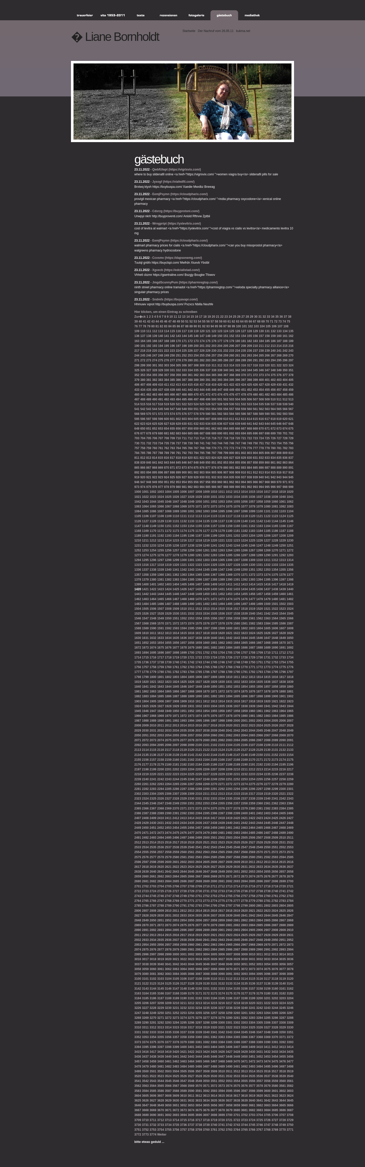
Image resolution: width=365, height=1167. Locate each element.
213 (273, 346)
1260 (198, 550)
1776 (290, 667)
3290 (145, 1022)
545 (160, 409)
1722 (198, 657)
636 (219, 424)
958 (208, 482)
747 (237, 443)
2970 (267, 944)
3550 (206, 1081)
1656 (175, 643)
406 (136, 384)
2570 (259, 852)
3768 (267, 1129)
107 (280, 326)
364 (208, 375)
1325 (213, 565)
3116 (259, 978)
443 (196, 390)
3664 (274, 1105)
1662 (221, 643)
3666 (290, 1105)
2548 (252, 847)
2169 (244, 760)
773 (231, 448)
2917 (183, 935)
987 (219, 487)
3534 (244, 1076)
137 (142, 336)
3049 (229, 964)
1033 (229, 497)
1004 (168, 492)
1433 (236, 589)
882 (237, 467)
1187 (282, 531)
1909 (183, 701)
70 (267, 321)
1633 (160, 638)
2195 (282, 764)
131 (267, 331)
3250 (160, 1013)
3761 (213, 1129)
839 (142, 462)
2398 (229, 813)
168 (166, 341)
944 (284, 477)
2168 (236, 760)
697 (261, 433)
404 (284, 380)
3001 (183, 954)
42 (148, 321)
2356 (229, 803)
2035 (183, 730)
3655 (206, 1105)
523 (190, 404)
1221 (221, 540)
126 (237, 331)
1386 (198, 579)
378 (291, 375)
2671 (229, 876)
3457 (137, 1061)
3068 (213, 969)
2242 (160, 779)
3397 (160, 1047)
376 (279, 375)
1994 (191, 720)
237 (255, 350)
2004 (267, 720)
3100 (137, 978)
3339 (198, 1032)
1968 (153, 716)
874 (190, 467)
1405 (183, 584)
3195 (221, 998)
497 (196, 399)
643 (261, 424)
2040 (221, 730)
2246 (191, 779)
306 (184, 365)
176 (213, 341)
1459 (274, 594)
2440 (229, 823)
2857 (206, 920)
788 (160, 453)
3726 (267, 1120)
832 (261, 458)
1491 (198, 604)
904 (208, 472)
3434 (282, 1052)
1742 (191, 662)
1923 (290, 701)
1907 (168, 701)
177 (219, 341)
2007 (290, 720)
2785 (137, 905)
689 (213, 433)
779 (267, 448)
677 (142, 433)
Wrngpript (159, 223)
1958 (236, 711)
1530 (175, 613)
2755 (229, 896)
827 (231, 458)
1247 (259, 545)
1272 (290, 550)
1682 (213, 647)
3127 (183, 983)
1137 (221, 521)
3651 (175, 1105)
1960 (252, 711)
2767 (160, 901)
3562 (137, 1086)
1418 (282, 584)
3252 (175, 1013)
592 (279, 414)
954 (184, 482)
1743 (198, 662)
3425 (213, 1052)
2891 (145, 930)
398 (249, 380)
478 (243, 394)
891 (291, 467)
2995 (137, 954)
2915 (168, 935)
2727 (175, 891)
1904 (145, 701)
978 (166, 487)
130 (261, 331)
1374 (267, 575)
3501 (153, 1071)
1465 (160, 599)
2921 (213, 935)
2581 (183, 857)
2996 (145, 954)
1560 (244, 618)
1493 (213, 604)
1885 (160, 696)
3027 (221, 959)
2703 (153, 886)
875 (196, 467)
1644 (244, 638)
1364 (191, 575)
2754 (221, 896)
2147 (236, 755)
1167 (290, 526)
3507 (198, 1071)
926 (178, 477)
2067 (267, 735)
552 (202, 409)
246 (148, 355)
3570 (198, 1086)
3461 (168, 1061)
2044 (252, 730)
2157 (153, 760)
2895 (175, 930)
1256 (168, 550)
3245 (282, 1008)
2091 (290, 740)
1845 (175, 686)
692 (231, 433)
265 (261, 355)
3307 (274, 1022)
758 (142, 448)
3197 (236, 998)
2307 (175, 794)
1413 (244, 584)
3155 (236, 988)
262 (243, 355)
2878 (206, 925)
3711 (153, 1120)
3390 (267, 1042)
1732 (274, 657)
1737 (153, 662)
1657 (183, 643)
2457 (198, 828)
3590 (191, 1091)
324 (291, 365)
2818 (229, 910)
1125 (290, 516)
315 (237, 365)
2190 (244, 764)
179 (231, 341)
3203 (282, 998)
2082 (221, 740)
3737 (191, 1125)
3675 (198, 1110)
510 (273, 399)
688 (208, 433)
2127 (244, 750)
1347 (221, 569)
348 (273, 370)
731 (142, 443)
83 (165, 326)
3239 (236, 1008)
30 (255, 316)
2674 (252, 876)
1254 (153, 550)
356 (160, 375)
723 (255, 438)
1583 (259, 623)
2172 (267, 760)
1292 (282, 555)
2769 (175, 901)
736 (172, 443)
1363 (183, 575)
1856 (259, 686)
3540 (290, 1076)
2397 (221, 813)
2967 (244, 944)
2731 (206, 891)
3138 (267, 983)
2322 (290, 794)
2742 (290, 891)
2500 (206, 837)
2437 (206, 823)
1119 (244, 516)
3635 (213, 1100)
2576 (145, 857)
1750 (252, 662)
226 (190, 350)
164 (142, 341)
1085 (145, 511)
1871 (213, 691)
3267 (290, 1013)
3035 (282, 959)
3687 (290, 1110)
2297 (259, 789)
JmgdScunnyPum (165, 282)
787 (154, 453)
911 (249, 472)
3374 (145, 1042)
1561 (252, 618)
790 (172, 453)
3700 (229, 1115)
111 (148, 331)
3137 (259, 983)
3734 (168, 1125)
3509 (213, 1071)
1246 (252, 545)
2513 (145, 842)
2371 (183, 808)
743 (213, 443)
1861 (137, 691)
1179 (221, 531)
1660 (206, 643)
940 (261, 477)
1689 (267, 647)
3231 (175, 1008)
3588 (175, 1091)
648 (291, 424)
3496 (274, 1066)
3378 (175, 1042)
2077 (183, 740)
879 (219, 467)
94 (212, 326)
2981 (191, 949)
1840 (137, 686)
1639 (206, 638)
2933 (145, 940)
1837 (274, 682)
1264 (229, 550)
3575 (236, 1086)
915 (273, 472)
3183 (290, 993)
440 (178, 390)
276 (166, 360)
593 (284, 414)
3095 (259, 974)
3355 (160, 1037)
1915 (229, 701)
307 (190, 365)
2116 (160, 750)
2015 (191, 725)
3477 (290, 1061)
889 (279, 467)
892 (136, 472)
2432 (168, 823)
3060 (153, 969)
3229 (160, 1008)
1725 (221, 657)
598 (154, 419)
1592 (168, 628)
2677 (274, 876)
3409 (252, 1047)
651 (148, 428)
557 (231, 409)
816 (166, 458)
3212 (191, 1003)
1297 (160, 560)
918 (291, 472)
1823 (168, 682)
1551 (175, 618)
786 (148, 453)
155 (249, 336)
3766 (252, 1129)
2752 (206, 896)
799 (225, 453)
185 (267, 341)
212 (267, 346)
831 (255, 458)
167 (160, 341)
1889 (191, 696)
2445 (267, 823)
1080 (267, 506)
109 (136, 331)
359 (178, 375)
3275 (191, 1018)
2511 (290, 837)
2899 (206, 930)
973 (136, 487)
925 (172, 477)
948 (148, 482)
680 (160, 433)
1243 (229, 545)
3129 (198, 983)
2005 (274, 720)
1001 (145, 492)
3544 (160, 1081)
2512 (137, 842)
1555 (206, 618)
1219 (206, 540)
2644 (183, 871)
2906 (259, 930)
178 (225, 341)
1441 (137, 594)
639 (237, 424)
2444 (259, 823)
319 (261, 365)
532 (243, 404)
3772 (137, 1134)
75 (288, 321)
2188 (229, 764)
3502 (160, 1071)
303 (166, 365)
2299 (274, 789)
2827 (137, 915)
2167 (229, 760)
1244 (236, 545)
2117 (168, 750)
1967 (145, 716)
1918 (252, 701)
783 (291, 448)
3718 (206, 1120)
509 (267, 399)
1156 (206, 526)
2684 (168, 881)
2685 (175, 881)
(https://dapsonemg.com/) (183, 258)
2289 (198, 789)
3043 (183, 964)
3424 (206, 1052)
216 (291, 346)
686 (196, 433)
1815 (267, 677)
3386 (236, 1042)
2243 (168, 779)
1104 (290, 511)
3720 (221, 1120)
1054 (229, 501)
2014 (183, 725)
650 (142, 428)
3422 (191, 1052)
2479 (206, 833)
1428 (198, 589)
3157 (252, 988)
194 (160, 346)
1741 (183, 662)
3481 (160, 1066)
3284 (259, 1018)
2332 (206, 798)
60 (225, 321)
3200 (259, 998)
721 (243, 438)
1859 (282, 686)
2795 (213, 905)
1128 (153, 521)
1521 (267, 609)
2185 (206, 764)
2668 (206, 876)
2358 (244, 803)
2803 (274, 905)
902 (196, 472)
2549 (259, 847)
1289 (259, 555)
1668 (267, 643)
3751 (137, 1129)
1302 (198, 560)
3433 (274, 1052)
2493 (153, 837)
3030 (244, 959)
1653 (153, 643)
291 (255, 360)
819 (184, 458)
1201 (229, 535)
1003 (160, 492)
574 (172, 414)
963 (237, 482)
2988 (244, 949)
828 (237, 458)
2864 (259, 920)
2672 (236, 876)
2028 (290, 725)
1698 (175, 652)
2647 (206, 871)
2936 (168, 940)
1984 (274, 716)
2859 (221, 920)
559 (243, 409)
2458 (206, 828)
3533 (236, 1076)
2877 (198, 925)
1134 (198, 521)
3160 (274, 988)
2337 (244, 798)
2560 (183, 852)
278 (178, 360)
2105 (236, 745)
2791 (183, 905)
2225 (191, 774)
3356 (168, 1037)
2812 (183, 910)
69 (263, 321)
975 (148, 487)
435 (148, 390)
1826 (191, 682)
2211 (244, 769)
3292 (160, 1022)
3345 (244, 1032)
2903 (236, 930)
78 (144, 326)
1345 (206, 569)
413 (178, 384)
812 (142, 458)
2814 (198, 910)
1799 (145, 677)
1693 (137, 652)
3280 (229, 1018)
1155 (198, 526)
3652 (183, 1105)
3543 (153, 1081)
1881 (290, 691)
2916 (175, 935)
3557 (259, 1081)
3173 (213, 993)
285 (219, 360)
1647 (267, 638)
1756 (137, 667)
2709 (198, 886)
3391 (274, 1042)
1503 (290, 604)
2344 (137, 803)
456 (273, 390)
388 (190, 380)
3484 (183, 1066)
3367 (252, 1037)
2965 (229, 944)
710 (178, 438)
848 (196, 462)
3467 (213, 1061)
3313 (160, 1027)
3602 (282, 1091)
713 (196, 438)
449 (231, 390)
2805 (290, 905)
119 (196, 331)
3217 (229, 1003)
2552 (282, 847)
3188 (168, 998)
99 (233, 326)
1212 (153, 540)
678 (148, 433)
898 (172, 472)
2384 (282, 808)
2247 (198, 779)
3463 (183, 1061)
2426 (282, 818)
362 (196, 375)
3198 (244, 998)
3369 (267, 1037)
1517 (236, 609)
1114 (206, 516)
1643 (236, 638)
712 (190, 438)
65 (246, 321)
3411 (267, 1047)
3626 (145, 1100)
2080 (206, 740)
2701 (137, 886)
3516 (267, 1071)
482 (267, 394)
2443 (252, 823)
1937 (236, 706)
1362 (175, 575)
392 (213, 380)
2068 (274, 735)
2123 (213, 750)
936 (237, 477)
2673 (244, 876)
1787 (213, 672)
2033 (168, 730)
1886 (168, 696)
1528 (160, 613)
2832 (175, 915)
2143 (206, 755)
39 (136, 321)
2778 (244, 901)
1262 (213, 550)
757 (136, 448)
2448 (290, 823)
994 (261, 487)
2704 (160, 886)
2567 (236, 852)
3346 (252, 1032)
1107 (153, 516)
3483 (175, 1066)
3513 (244, 1071)
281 (196, 360)
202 (208, 346)
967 (261, 482)
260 (231, 355)
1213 (160, 540)
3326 (259, 1027)
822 (202, 458)
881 (231, 467)
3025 (206, 959)
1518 (244, 609)
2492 (145, 837)
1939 (252, 706)
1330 (252, 565)
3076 (274, 969)
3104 (168, 978)
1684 (229, 647)
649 (136, 428)
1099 (252, 511)
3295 (183, 1022)
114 (166, 331)
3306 (267, 1022)
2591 (259, 857)
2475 (175, 833)
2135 (145, 755)
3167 (168, 993)
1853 (236, 686)
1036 (252, 497)
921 (148, 477)
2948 (259, 940)
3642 (267, 1100)
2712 (221, 886)
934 (225, 477)
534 (255, 404)
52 (191, 321)
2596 (137, 862)
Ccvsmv (158, 258)
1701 (198, 652)
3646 (137, 1105)
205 (225, 346)
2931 (290, 935)
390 (202, 380)
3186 (153, 998)
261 (237, 355)
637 (225, 424)
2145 (221, 755)
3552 (221, 1081)
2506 (252, 837)
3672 (175, 1110)
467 (178, 394)
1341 (175, 569)
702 (291, 433)
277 (172, 360)
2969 (259, 944)
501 (219, 399)
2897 (191, 930)
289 (243, 360)
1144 (274, 521)
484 (279, 394)
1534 (206, 613)
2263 (160, 784)
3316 (183, 1027)
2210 (236, 769)
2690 (213, 881)
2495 (168, 837)
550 (190, 409)
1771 (252, 667)
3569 (191, 1086)
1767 (221, 667)
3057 (290, 964)
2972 (282, 944)
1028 (191, 497)
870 (166, 467)
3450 (244, 1056)
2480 (213, 833)
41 (144, 321)
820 (190, 458)
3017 (145, 959)
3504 (175, 1071)
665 (231, 428)
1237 (183, 545)
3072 (244, 969)
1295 (145, 560)
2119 (183, 750)
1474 (229, 599)
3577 (252, 1086)
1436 (259, 589)
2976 (153, 949)
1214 (168, 540)
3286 (274, 1018)
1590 (153, 628)
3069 (221, 969)
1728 (244, 657)
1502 (282, 604)
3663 (267, 1105)
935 (231, 477)
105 (268, 326)
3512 (236, 1071)
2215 (274, 769)
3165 (153, 993)
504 (237, 399)
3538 (274, 1076)
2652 (244, 871)
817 (172, 458)
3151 (206, 988)
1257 (175, 550)
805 (261, 453)
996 (273, 487)
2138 (168, 755)
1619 (213, 633)
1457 (259, 594)
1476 (244, 599)
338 (213, 370)
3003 (198, 954)
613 (243, 419)
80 (153, 326)
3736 (183, 1125)
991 (243, 487)
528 (219, 404)
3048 (221, 964)
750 (255, 443)
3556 (252, 1081)
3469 (229, 1061)
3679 (229, 1110)
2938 (183, 940)
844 (172, 462)
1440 (290, 589)
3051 (244, 964)
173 (196, 341)
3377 (168, 1042)
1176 (198, 531)
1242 (221, 545)
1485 (153, 604)
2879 (213, 925)
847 (190, 462)
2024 (259, 725)
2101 (206, 745)
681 (166, 433)
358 (172, 375)
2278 (274, 784)
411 (166, 384)
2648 (213, 871)
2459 (213, 828)
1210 (137, 540)
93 (208, 326)
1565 (282, 618)
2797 (229, 905)
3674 (191, 1110)
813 (148, 458)
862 (279, 462)
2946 (244, 940)
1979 (236, 716)
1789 (229, 672)
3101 (145, 978)
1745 (213, 662)
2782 (274, 901)
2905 (252, 930)
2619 (153, 867)
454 (261, 390)
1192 (160, 535)
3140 (282, 983)
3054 (267, 964)
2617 (137, 867)
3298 (206, 1022)
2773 (206, 901)
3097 (274, 974)
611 (231, 419)
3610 (183, 1095)
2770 (183, 901)
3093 (244, 974)
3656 (213, 1105)
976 (154, 487)
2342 (282, 798)
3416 (145, 1052)
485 (284, 394)
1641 (221, 638)
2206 (206, 769)
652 (154, 428)
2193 (267, 764)
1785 (198, 672)
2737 (252, 891)
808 (279, 453)
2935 (160, 940)
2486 (259, 833)
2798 (236, 905)
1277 (168, 555)
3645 (290, 1100)
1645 (252, 638)
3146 (168, 988)
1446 (175, 594)
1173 (175, 531)
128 (249, 331)
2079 (198, 740)
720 (237, 438)
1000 (137, 492)
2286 (175, 789)
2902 (229, 930)
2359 (252, 803)
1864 (160, 691)
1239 (198, 545)
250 (172, 355)
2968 (252, 944)
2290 (206, 789)
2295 (244, 789)
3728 (282, 1120)
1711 (274, 652)
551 (196, 409)
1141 (252, 521)
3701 (236, 1115)
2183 (191, 764)
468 (184, 394)
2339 (259, 798)
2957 (168, 944)
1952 (191, 711)
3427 (229, 1052)
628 (172, 424)
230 (213, 350)
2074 (160, 740)
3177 (244, 993)
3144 (153, 988)
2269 (206, 784)
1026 (175, 497)
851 (213, 462)
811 (136, 458)
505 (243, 399)
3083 (168, 974)
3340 (206, 1032)
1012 (229, 492)
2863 (252, 920)
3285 (267, 1018)
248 (160, 355)
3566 (168, 1086)
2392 (183, 813)
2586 (221, 857)
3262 (252, 1013)
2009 (145, 725)
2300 (282, 789)
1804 (183, 677)
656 (178, 428)
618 (273, 419)
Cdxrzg (157, 211)
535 (261, 404)
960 (219, 482)
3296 (191, 1022)
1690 (274, 647)
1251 (290, 545)
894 (148, 472)
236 (249, 350)
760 (154, 448)
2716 (252, 886)
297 (291, 360)
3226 (137, 1008)
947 (142, 482)
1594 (183, 628)
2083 (229, 740)
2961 (198, 944)
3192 (198, 998)
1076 (236, 506)
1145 (282, 521)
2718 (267, 886)
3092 (236, 974)
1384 (183, 579)
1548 (153, 618)
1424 (168, 589)
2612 (259, 862)
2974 (137, 949)
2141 (191, 755)
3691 (160, 1115)
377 (284, 375)
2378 (236, 808)
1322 (191, 565)
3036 (290, 959)
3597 (244, 1091)
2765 (145, 901)
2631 (244, 867)
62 (233, 321)
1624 (252, 633)
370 (243, 375)
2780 (259, 901)
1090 (183, 511)
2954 (145, 944)
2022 (244, 725)
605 (196, 419)
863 (284, 462)
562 (261, 409)
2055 (175, 735)
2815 (206, 910)
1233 (153, 545)
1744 (206, 662)
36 (281, 316)
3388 (252, 1042)
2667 (198, 876)
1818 (290, 677)
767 (196, 448)
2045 (259, 730)
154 (243, 336)
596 (142, 419)
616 (261, 419)
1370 (236, 575)
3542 (145, 1081)
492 (166, 399)
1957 (229, 711)
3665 (282, 1105)
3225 (290, 1003)
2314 (229, 794)
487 (136, 399)
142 (172, 336)
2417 (213, 818)
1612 (160, 633)
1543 (274, 613)
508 (261, 399)
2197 (137, 769)
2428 (137, 823)
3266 (282, 1013)
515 (142, 404)
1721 (191, 657)
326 (142, 370)
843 (166, 462)
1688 (259, 647)
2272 (229, 784)
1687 (252, 647)
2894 (168, 930)
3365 (236, 1037)
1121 (259, 516)
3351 (290, 1032)
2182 (183, 764)
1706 (236, 652)
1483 (137, 604)
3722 (236, 1120)
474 (219, 394)
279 (184, 360)
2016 (198, 725)
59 (220, 321)
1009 (206, 492)
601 (172, 419)
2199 (153, 769)
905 (213, 472)
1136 (213, 521)
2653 (252, 871)
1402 (160, 584)
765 (184, 448)
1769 (236, 667)
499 (208, 399)
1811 (236, 677)
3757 (183, 1129)
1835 (259, 682)
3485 (191, 1066)
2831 (168, 915)
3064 (183, 969)
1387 (206, 579)
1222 (229, 540)
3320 (213, 1027)
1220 (213, 540)
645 (273, 424)
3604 (137, 1095)
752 (267, 443)
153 (237, 336)
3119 (282, 978)
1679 (191, 647)
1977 (221, 716)
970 (279, 482)
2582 (191, 857)
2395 (206, 813)
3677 (213, 1110)
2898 (198, 930)
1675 (160, 647)
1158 (221, 526)
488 (142, 399)
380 (142, 380)
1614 (175, 633)
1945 (137, 711)
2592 (267, 857)
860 (267, 462)
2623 (183, 867)
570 (148, 414)
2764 (137, 901)
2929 (274, 935)
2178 (153, 764)
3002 (191, 954)
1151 (168, 526)
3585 (153, 1091)
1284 (221, 555)
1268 (259, 550)
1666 (252, 643)
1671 (290, 643)
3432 (267, 1052)
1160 (236, 526)
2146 (229, 755)
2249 (213, 779)
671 (267, 428)
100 (238, 326)
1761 (175, 667)
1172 (168, 531)
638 (231, 424)
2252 (236, 779)
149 (213, 336)
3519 (290, 1071)
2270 (213, 784)
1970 (168, 716)
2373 (198, 808)
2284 (160, 789)
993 (255, 487)
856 (243, 462)
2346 (153, 803)
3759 (198, 1129)
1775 (282, 667)
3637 (229, 1100)
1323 (198, 565)
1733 (282, 657)
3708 (290, 1115)
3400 (183, 1047)
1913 (213, 701)
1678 (183, 647)
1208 (282, 535)
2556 (153, 852)
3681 (244, 1110)
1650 (290, 638)
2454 (175, 828)
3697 (206, 1115)
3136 (252, 983)
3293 (168, 1022)
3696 (198, 1115)
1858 (274, 686)
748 (243, 443)
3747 (267, 1125)
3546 (175, 1081)
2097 (175, 745)
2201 (168, 769)
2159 (168, 760)
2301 (290, 789)
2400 (244, 813)
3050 (236, 964)
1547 (145, 618)
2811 (175, 910)
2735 (236, 891)
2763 (290, 896)
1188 (290, 531)
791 (178, 453)
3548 (191, 1081)
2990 (259, 949)
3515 (259, 1071)
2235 (267, 774)
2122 (206, 750)
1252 (137, 550)
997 (279, 487)
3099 (290, 974)
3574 (229, 1086)
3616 (229, 1095)
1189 (137, 535)
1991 (168, 720)
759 (148, 448)
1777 (137, 672)
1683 (221, 647)
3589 (183, 1091)
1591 (160, 628)
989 (231, 487)
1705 (229, 652)
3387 (244, 1042)
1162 (252, 526)
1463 (145, 599)
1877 (259, 691)
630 (184, 424)
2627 (213, 867)
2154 (290, 755)
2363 (282, 803)
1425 (175, 589)
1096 (229, 511)
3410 (259, 1047)
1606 (274, 628)
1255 (160, 550)
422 (231, 384)
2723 (145, 891)
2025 (267, 725)
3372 (290, 1037)
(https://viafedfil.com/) (179, 181)
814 (154, 458)
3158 (259, 988)
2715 (244, 886)
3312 (153, 1027)
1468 (183, 599)
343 (243, 370)
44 (157, 321)
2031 (153, 730)
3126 (175, 983)
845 (178, 462)
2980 (183, 949)
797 (213, 453)
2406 (290, 813)
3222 (267, 1003)
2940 (198, 940)
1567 (137, 623)
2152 (274, 755)
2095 (160, 745)
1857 (267, 686)
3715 (183, 1120)
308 (196, 365)
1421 (145, 589)
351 (291, 370)
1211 (145, 540)
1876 (252, 691)
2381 (259, 808)
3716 (191, 1120)
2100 (198, 745)
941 (267, 477)
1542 (267, 613)
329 (160, 370)
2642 (168, 871)
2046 (267, 730)
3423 (198, 1052)
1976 (213, 716)
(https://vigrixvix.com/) (185, 169)
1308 (244, 560)
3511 (229, 1071)
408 (148, 384)
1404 (175, 584)
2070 (290, 735)
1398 (290, 579)
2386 (137, 813)
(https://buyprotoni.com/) (181, 211)
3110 (213, 978)
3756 (175, 1129)
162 (291, 336)
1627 (274, 633)
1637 (191, 638)
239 (267, 350)
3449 (236, 1056)
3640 (252, 1100)
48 (174, 321)
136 (136, 336)
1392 (244, 579)
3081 (153, 974)
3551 (213, 1081)
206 (231, 346)
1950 (175, 711)
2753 (213, 896)
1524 (290, 609)
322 (279, 365)
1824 (175, 682)
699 (273, 433)
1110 (175, 516)
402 (273, 380)
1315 (137, 565)
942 (273, 477)
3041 (168, 964)
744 (219, 443)
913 (261, 472)
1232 (145, 545)
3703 (252, 1115)
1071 (198, 506)
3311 (145, 1027)
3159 (267, 988)
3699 (221, 1115)
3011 (259, 954)
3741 (221, 1125)
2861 (236, 920)
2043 (244, 730)
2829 (153, 915)
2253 (244, 779)
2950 (274, 940)
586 (243, 414)
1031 (213, 497)
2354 (213, 803)
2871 (153, 925)
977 (160, 487)
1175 (191, 531)
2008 (137, 725)
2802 (267, 905)
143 (178, 336)
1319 (168, 565)
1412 (236, 584)
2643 (175, 871)
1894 (229, 696)
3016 (137, 959)
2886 (267, 925)
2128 (252, 750)
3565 (160, 1086)
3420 (175, 1052)
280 (190, 360)
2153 (282, 755)
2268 (198, 784)
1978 (229, 716)
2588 (236, 857)
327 (148, 370)
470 (196, 394)
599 (160, 419)
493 (172, 399)
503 (231, 399)
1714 (137, 657)
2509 (274, 837)
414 (184, 384)
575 (178, 414)
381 (148, 380)
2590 (252, 857)
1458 (267, 594)
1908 (175, 701)
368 (231, 375)
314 (231, 365)
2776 (229, 901)
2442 (244, 823)
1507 (160, 609)
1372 (252, 575)
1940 (259, 706)
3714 (175, 1120)
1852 (229, 686)
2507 (259, 837)
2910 (290, 930)
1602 (244, 628)
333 (184, 370)
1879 (274, 691)
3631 (183, 1100)
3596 (236, 1091)
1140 (244, 521)
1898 (259, 696)
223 (172, 350)
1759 (160, 667)
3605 (145, 1095)
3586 (160, 1091)
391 (208, 380)
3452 (259, 1056)
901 (190, 472)
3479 (145, 1066)
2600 (168, 862)
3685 (274, 1110)
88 (186, 326)
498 (202, 399)
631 (190, 424)
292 (261, 360)
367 (225, 375)
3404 (213, 1047)
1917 (244, 701)
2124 (221, 750)
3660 (244, 1105)
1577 (213, 623)
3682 (252, 1110)
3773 (145, 1134)
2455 (183, 828)
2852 (168, 920)
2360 (259, 803)
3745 (252, 1125)
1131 (175, 521)
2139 (175, 755)
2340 (267, 798)
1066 (160, 506)
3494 (259, 1066)
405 (291, 380)
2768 (168, 901)
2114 (145, 750)
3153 (221, 988)
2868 (290, 920)
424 (243, 384)
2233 (252, 774)
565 (279, 409)
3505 (183, 1071)
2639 (145, 871)
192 (148, 346)
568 (136, 414)
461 (142, 394)
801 (237, 453)
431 (284, 384)
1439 (282, 589)
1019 (282, 492)
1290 (267, 555)
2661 (153, 876)
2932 (137, 940)
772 (225, 448)
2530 (274, 842)
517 (154, 404)
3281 (236, 1018)
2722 (137, 891)
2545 (229, 847)
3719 (213, 1120)
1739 (168, 662)
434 (142, 390)
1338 (153, 569)
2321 (282, 794)
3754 (160, 1129)
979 (172, 487)
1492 (206, 604)
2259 (290, 779)
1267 (252, 550)
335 (196, 370)
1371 (244, 575)
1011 (221, 492)
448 (225, 390)
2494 (160, 837)
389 (196, 380)
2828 (145, 915)
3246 (290, 1008)
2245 (183, 779)
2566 (229, 852)
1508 (168, 609)
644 (267, 424)
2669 (213, 876)
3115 (252, 978)
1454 (236, 594)
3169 (183, 993)
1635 (175, 638)
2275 (252, 784)
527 (213, 404)
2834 (191, 915)
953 (178, 482)
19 (209, 316)
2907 (267, 930)
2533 (137, 847)
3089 (213, 974)
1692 (290, 647)
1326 (221, 565)
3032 (259, 959)
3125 (168, 983)
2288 (191, 789)
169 (172, 341)
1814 (259, 677)
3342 (221, 1032)
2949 (267, 940)
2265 (175, 784)
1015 (252, 492)
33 (268, 316)
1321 (183, 565)
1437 (267, 589)
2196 (290, 764)
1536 (221, 613)
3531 (221, 1076)
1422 (153, 589)
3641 (259, 1100)
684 (184, 433)
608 (213, 419)
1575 (198, 623)
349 (279, 370)
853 (225, 462)
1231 (137, 545)
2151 (267, 755)
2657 (282, 871)
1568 (145, 623)
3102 (153, 978)
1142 (259, 521)
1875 (244, 691)
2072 (145, 740)
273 (148, 360)
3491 (236, 1066)
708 (166, 438)
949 (154, 482)
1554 (198, 618)
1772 (259, 667)
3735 (175, 1125)
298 (136, 365)
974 (142, 487)
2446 (274, 823)
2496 (175, 837)
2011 (160, 725)
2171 (259, 760)
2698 (274, 881)
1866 (175, 691)
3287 (282, 1018)
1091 (191, 511)
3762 (221, 1129)
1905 (153, 701)
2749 (183, 896)
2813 (191, 910)
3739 (206, 1125)
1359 (153, 575)
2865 (267, 920)
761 (160, 448)
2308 (183, 794)
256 (208, 355)
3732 (153, 1125)
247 (154, 355)
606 (202, 419)
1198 (206, 535)
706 (154, 438)
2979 (175, 949)
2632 (252, 867)
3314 (168, 1027)
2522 (213, 842)
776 (249, 448)
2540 (191, 847)
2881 (229, 925)
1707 (244, 652)
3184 (137, 998)
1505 (145, 609)
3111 (221, 978)
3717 (198, 1120)
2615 (282, 862)
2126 (236, 750)
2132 (282, 750)
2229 (221, 774)
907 (225, 472)
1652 (145, 643)
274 (154, 360)
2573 (282, 852)
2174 (282, 760)
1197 (198, 535)
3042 (175, 964)
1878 (267, 691)
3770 (282, 1129)
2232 (244, 774)
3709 (137, 1120)
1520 (259, 609)
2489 (282, 833)
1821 (153, 682)
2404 (274, 813)
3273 (175, 1018)
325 (136, 370)
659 (196, 428)
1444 (160, 594)
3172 (206, 993)
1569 (153, 623)
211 (261, 346)
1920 (267, 701)
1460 (282, 594)
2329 (183, 798)
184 (261, 341)
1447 (183, 594)
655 (172, 428)
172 (190, 341)
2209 (229, 769)
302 (160, 365)
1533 (198, 613)
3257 (213, 1013)
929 (196, 477)
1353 (267, 569)
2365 (137, 808)
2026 (274, 725)
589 (261, 414)
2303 (145, 794)
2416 (206, 818)
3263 (259, 1013)
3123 (153, 983)
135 (291, 331)
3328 (274, 1027)
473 (213, 394)
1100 (259, 511)
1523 (282, 609)
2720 (282, 886)
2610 (244, 862)
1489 (183, 604)
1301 (191, 560)
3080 (145, 974)
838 (136, 462)
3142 (137, 988)
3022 (183, 959)
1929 (175, 706)
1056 (244, 501)
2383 (274, 808)
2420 (236, 818)
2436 (198, 823)
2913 (153, 935)
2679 (290, 876)
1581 (244, 623)
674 (284, 428)
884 (249, 467)
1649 (282, 638)
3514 (252, 1071)
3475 (274, 1061)
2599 (160, 862)
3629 (168, 1100)
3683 (259, 1110)
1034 (236, 497)
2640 (153, 871)
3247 (137, 1013)
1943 (282, 706)
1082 (282, 506)
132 (273, 331)
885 (255, 467)
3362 (213, 1037)
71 (271, 321)
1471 (206, 599)
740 (196, 443)
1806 (198, 677)
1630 (137, 638)
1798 (137, 677)
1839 (290, 682)
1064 (145, 506)
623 (142, 424)
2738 (259, 891)
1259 (191, 550)
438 (166, 390)
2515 (160, 842)
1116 (221, 516)
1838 (282, 682)
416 (196, 384)
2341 (274, 798)
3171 (198, 993)
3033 (267, 959)
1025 (168, 497)
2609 (236, 862)
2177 (145, 764)
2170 (252, 760)
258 (219, 355)
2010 (153, 725)
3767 (259, 1129)
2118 (175, 750)
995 (267, 487)
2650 (229, 871)
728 (284, 438)
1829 (213, 682)
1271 (282, 550)
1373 (259, 575)
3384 (221, 1042)
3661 (252, 1105)
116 (178, 331)
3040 (160, 964)
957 (202, 482)
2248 (206, 779)
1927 (160, 706)
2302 (137, 794)
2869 (137, 925)
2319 (267, 794)
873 (184, 467)
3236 (213, 1008)
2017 (206, 725)
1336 (137, 569)
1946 (145, 711)
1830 (221, 682)
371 (249, 375)
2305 (160, 794)
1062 (290, 501)
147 (202, 336)
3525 (175, 1076)
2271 (221, 784)
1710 (267, 652)
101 (244, 326)
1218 (198, 540)
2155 (137, 760)
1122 (267, 516)
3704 (259, 1115)
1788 (221, 672)
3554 (236, 1081)
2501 (213, 837)
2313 (221, 794)
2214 (267, 769)
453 (255, 390)
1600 (229, 628)
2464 (252, 828)
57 (212, 321)
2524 (229, 842)
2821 (252, 910)
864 (291, 462)
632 (196, 424)
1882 (137, 696)
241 (279, 350)
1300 (183, 560)
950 (160, 482)
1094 (213, 511)
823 (208, 458)
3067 (206, 969)
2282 (145, 789)
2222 (168, 774)
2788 (160, 905)
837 (291, 458)
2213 (259, 769)
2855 (191, 920)
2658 (290, 871)
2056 (183, 735)
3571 (206, 1086)
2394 (198, 813)
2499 (198, 837)
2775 (221, 901)
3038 (145, 964)
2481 (221, 833)
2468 (282, 828)
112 (154, 331)
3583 (137, 1091)
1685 (236, 647)
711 (184, 438)
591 (273, 414)
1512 (198, 609)
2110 (274, 745)
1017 (267, 492)
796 (208, 453)
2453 (168, 828)
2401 (252, 813)
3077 (282, 969)
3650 (168, 1105)
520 (172, 404)
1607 (282, 628)
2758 (252, 896)
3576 (244, 1086)
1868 (191, 691)
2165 (213, 760)
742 (208, 443)
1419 (290, 584)
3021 (175, 959)
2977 (160, 949)
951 (166, 482)
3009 (244, 954)
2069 (282, 735)
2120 (191, 750)
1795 (274, 672)
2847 (290, 915)
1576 (206, 623)
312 (219, 365)
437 (160, 390)
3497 (282, 1066)
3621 (267, 1095)
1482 (290, 599)
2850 (153, 920)
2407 (137, 818)
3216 (221, 1003)
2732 (213, 891)
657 (184, 428)
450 (237, 390)
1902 (290, 696)
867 (148, 467)
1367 (213, 575)
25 (234, 316)
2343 (290, 798)
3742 (229, 1125)
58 (216, 321)
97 (225, 326)
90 (195, 326)
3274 (183, 1018)
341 (231, 370)
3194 (213, 998)
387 (184, 380)
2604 (198, 862)
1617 (198, 633)
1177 (206, 531)
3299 (213, 1022)
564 (273, 409)
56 (208, 321)
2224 (183, 774)
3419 (168, 1052)
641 (249, 424)
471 (202, 394)
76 (136, 326)
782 (284, 448)
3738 (198, 1125)
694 (243, 433)
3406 (229, 1047)
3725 (259, 1120)
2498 (191, 837)
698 (267, 433)
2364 (290, 803)
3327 (267, 1027)
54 (199, 321)
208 (243, 346)
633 (202, 424)
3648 (153, 1105)
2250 (221, 779)
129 (255, 331)
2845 (274, 915)
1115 (213, 516)
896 (160, 472)
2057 (191, 735)
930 (202, 477)
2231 (236, 774)
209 (249, 346)
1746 (221, 662)
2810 (168, 910)
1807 (206, 677)
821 (196, 458)
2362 (274, 803)
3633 (198, 1100)
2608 (229, 862)
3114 (244, 978)
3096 (267, 974)
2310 (198, 794)
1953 (198, 711)
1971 (175, 716)
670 (261, 428)
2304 (153, 794)
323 (284, 365)
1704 (221, 652)
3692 (168, 1115)
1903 (137, 701)
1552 (183, 618)
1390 (229, 579)
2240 (145, 779)
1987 (137, 720)
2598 (153, 862)
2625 (198, 867)
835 (279, 458)
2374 (206, 808)
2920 (206, 935)
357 (166, 375)
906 (219, 472)
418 (208, 384)
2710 (206, 886)
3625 (137, 1100)
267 (273, 355)
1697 (168, 652)
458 (284, 390)
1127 (145, 521)
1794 (267, 672)
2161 (183, 760)
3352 (137, 1037)
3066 (198, 969)
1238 (191, 545)
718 (225, 438)
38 (289, 316)
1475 (236, 599)
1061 (282, 501)
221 (160, 350)
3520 (137, 1076)
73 (280, 321)
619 (279, 419)
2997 (153, 954)
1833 (244, 682)
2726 (168, 891)
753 (273, 443)
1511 (191, 609)
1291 (274, 555)
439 (172, 390)
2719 (274, 886)
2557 (160, 852)
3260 (236, 1013)
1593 (175, 628)
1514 (213, 609)
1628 (282, 633)
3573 (221, 1086)
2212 (252, 769)
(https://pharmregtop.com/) (198, 282)
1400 (145, 584)
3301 (229, 1022)
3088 (206, 974)
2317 (252, 794)
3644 (282, 1100)
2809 (160, 910)
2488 (274, 833)
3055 (274, 964)
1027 (183, 497)
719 (231, 438)
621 (291, 419)
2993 (282, 949)
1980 (244, 716)
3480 (153, 1066)
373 (261, 375)
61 (229, 321)
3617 (236, 1095)
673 (279, 428)
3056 (282, 964)
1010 (213, 492)
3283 (252, 1018)
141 (166, 336)
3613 (206, 1095)
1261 (206, 550)
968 (267, 482)
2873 (168, 925)
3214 (206, 1003)
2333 (213, 798)
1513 (206, 609)
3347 (259, 1032)
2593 (274, 857)
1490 (191, 604)
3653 (191, 1105)
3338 (191, 1032)
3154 (229, 988)
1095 (221, 511)
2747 (168, 896)
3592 (206, 1091)
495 (184, 399)
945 (291, 477)
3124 (160, 983)
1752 (267, 662)
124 (225, 331)
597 (148, 419)
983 (196, 487)
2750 (191, 896)
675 (291, 428)
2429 (145, 823)
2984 (213, 949)
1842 (153, 686)
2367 (153, 808)
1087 (160, 511)
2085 (244, 740)
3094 (252, 974)
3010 (252, 954)
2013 (175, 725)
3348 (267, 1032)
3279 (221, 1018)
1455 (244, 594)
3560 (282, 1081)
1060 (274, 501)
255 (202, 355)
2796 (221, 905)
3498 (290, 1066)
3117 (267, 978)
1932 (198, 706)
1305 (221, 560)
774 (237, 448)
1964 (282, 711)
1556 (213, 618)
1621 (229, 633)
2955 (153, 944)
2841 (244, 915)
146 (196, 336)
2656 (274, 871)
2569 (252, 852)
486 (291, 394)
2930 (282, 935)
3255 (198, 1013)
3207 (153, 1003)
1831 (229, 682)
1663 (229, 643)
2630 (236, 867)
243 (291, 350)
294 (273, 360)
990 (237, 487)
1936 (229, 706)
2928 (267, 935)
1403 (168, 584)
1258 (183, 550)
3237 (221, 1008)
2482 (229, 833)
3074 (259, 969)
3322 (229, 1027)
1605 (267, 628)
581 (213, 414)
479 (249, 394)
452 (249, 390)
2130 (267, 750)
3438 (153, 1056)
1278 (175, 555)
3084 (175, 974)
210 (255, 346)
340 (225, 370)
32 (264, 316)
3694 (183, 1115)
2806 (137, 910)
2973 (290, 944)
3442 (183, 1056)
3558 (267, 1081)
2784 (290, 901)
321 (273, 365)
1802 (168, 677)
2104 (229, 745)
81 (157, 326)
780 (273, 448)
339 (219, 370)
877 (208, 467)
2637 (290, 867)
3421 (183, 1052)
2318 (259, 794)
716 (213, 438)
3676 (206, 1110)
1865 (168, 691)
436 (154, 390)
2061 (221, 735)
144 (184, 336)
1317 (153, 565)
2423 (259, 818)
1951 (183, 711)
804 (255, 453)
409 (154, 384)
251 (178, 355)
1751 (259, 662)
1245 (244, 545)
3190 (183, 998)
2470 (137, 833)
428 (267, 384)
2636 (282, 867)
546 (166, 409)
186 (273, 341)
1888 (183, 696)
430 (279, 384)
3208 (160, 1003)
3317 (191, 1027)
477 (237, 394)
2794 (206, 905)
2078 (191, 740)
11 (175, 316)
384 (166, 380)
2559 (175, 852)
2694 (244, 881)
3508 (206, 1071)
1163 (259, 526)
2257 (274, 779)
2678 (282, 876)
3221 (259, 1003)
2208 (221, 769)
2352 (198, 803)
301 (154, 365)
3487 (206, 1066)
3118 (274, 978)
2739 (267, 891)
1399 (137, 584)
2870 (145, 925)
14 (188, 316)
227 (196, 350)
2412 (175, 818)
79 (148, 326)
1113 (198, 516)
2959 (183, 944)
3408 (244, 1047)
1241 (213, 545)
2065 (252, 735)
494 (178, 399)
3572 (213, 1086)
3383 (213, 1042)
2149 (252, 755)
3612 (198, 1095)
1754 (282, 662)
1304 (213, 560)
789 (166, 453)
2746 (160, 896)
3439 (160, 1056)
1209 (290, 535)
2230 (229, 774)
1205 (259, 535)
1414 (252, 584)
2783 (282, 901)
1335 (290, 565)
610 (225, 419)
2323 (137, 798)
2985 (221, 949)
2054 (168, 735)
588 (255, 414)
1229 (282, 540)
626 (160, 424)
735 (166, 443)
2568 (244, 852)
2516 (168, 842)
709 (172, 438)
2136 (153, 755)
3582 (290, 1086)
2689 (206, 881)
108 (285, 326)
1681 (206, 647)
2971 (274, 944)
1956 (221, 711)
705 (148, 438)
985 (208, 487)
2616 (290, 862)
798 (219, 453)
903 (202, 472)
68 (258, 321)
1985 (282, 716)
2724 (153, 891)
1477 (252, 599)
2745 (153, 896)
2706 (175, 886)
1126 (137, 521)
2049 (290, 730)
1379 (145, 579)
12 (179, 316)
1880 (282, 691)
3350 (282, 1032)
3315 (175, 1027)
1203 (244, 535)
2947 (252, 940)
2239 (137, 779)
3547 (183, 1081)
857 (249, 462)
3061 (160, 969)
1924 (137, 706)
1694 (145, 652)
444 (202, 390)
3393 (290, 1042)
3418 (160, 1052)
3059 (145, 969)
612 (237, 419)
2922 (221, 935)
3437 (145, 1056)
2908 (274, 930)
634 (208, 424)
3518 (282, 1071)
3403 (206, 1047)
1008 (198, 492)
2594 (282, 857)
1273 (137, 555)
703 (136, 438)
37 (285, 316)
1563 (267, 618)
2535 (153, 847)
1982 (259, 716)
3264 (267, 1013)
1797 (290, 672)
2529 (267, 842)
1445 (168, 594)
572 (160, 414)
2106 (244, 745)
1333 (274, 565)
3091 (229, 974)
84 (170, 326)
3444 (198, 1056)
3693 (175, 1115)
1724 (213, 657)
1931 (191, 706)
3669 (153, 1110)
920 (142, 477)
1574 (191, 623)
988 (225, 487)
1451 (213, 594)
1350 (244, 569)
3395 (145, 1047)
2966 (236, 944)
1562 (259, 618)
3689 (145, 1115)
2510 (282, 837)
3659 (236, 1105)
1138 (229, 521)
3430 (252, 1052)
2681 (145, 881)
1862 (145, 691)
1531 (183, 613)
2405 (282, 813)
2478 (198, 833)
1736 (145, 662)
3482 (168, 1066)
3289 (137, 1022)
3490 (229, 1066)
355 (154, 375)
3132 (221, 983)
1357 (137, 575)
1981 (252, 716)
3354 (153, 1037)
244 (136, 355)
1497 (244, 604)
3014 (282, 954)
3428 (236, 1052)
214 (279, 346)
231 (219, 350)
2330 (191, 798)
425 (249, 384)
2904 (244, 930)
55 (203, 321)
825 (219, 458)
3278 (213, 1018)
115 (172, 331)
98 (229, 326)
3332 (145, 1032)
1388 (213, 579)
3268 (137, 1018)
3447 (221, 1056)
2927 (259, 935)
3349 (274, 1032)
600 (166, 419)
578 (196, 414)
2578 (160, 857)
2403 (267, 813)
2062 (229, 735)
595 (136, 419)
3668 (145, 1110)
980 (178, 487)
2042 (236, 730)
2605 (206, 862)
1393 (252, 579)
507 (255, 399)
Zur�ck (140, 316)
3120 (290, 978)
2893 (160, 930)
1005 (175, 492)
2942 (213, 940)
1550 (168, 618)
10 (171, 316)
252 (184, 355)
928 (190, 477)
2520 (198, 842)
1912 (206, 701)
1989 (153, 720)
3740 (213, 1125)
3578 (259, 1086)
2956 (160, 944)
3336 (175, 1032)
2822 (259, 910)
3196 (229, 998)
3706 (274, 1115)
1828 (206, 682)
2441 (236, 823)
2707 (183, 886)
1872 (221, 691)
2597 (145, 862)
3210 (175, 1003)
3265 (274, 1013)
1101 (267, 511)
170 (178, 341)
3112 (229, 978)
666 (237, 428)
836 (284, 458)
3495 (267, 1066)
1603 (252, 628)
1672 (137, 647)
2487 (267, 833)
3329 (282, 1027)
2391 (175, 813)
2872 (160, 925)
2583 (198, 857)
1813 (252, 677)
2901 (221, 930)
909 (237, 472)
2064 (244, 735)
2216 (282, 769)
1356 (290, 569)
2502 (221, 837)
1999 (229, 720)
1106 (145, 516)
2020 (229, 725)
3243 (267, 1008)
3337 (183, 1032)
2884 (252, 925)
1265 (236, 550)
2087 (259, 740)
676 (136, 433)
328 (154, 370)
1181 (236, 531)
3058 (137, 969)
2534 (145, 847)
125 (231, 331)
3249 (153, 1013)
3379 (183, 1042)
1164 (267, 526)
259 (225, 355)
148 (208, 336)
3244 (274, 1008)
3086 (191, 974)
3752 (145, 1129)
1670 (282, 643)
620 (284, 419)
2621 (168, 867)
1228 (274, 540)
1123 (274, 516)
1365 (198, 575)
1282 (206, 555)
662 (213, 428)
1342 (183, 569)
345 (255, 370)
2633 (259, 867)
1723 (206, 657)
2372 (191, 808)
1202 (236, 535)
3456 (290, 1056)
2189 (236, 764)
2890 (137, 930)
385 (172, 380)
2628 (221, 867)
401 (267, 380)
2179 (160, 764)
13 (183, 316)
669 (255, 428)
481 (261, 394)
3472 (252, 1061)
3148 (183, 988)
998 (284, 487)
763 (172, 448)
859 (261, 462)
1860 (290, 686)
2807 (145, 910)
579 (202, 414)
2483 (236, 833)
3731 (145, 1125)
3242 (259, 1008)
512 (284, 399)
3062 (168, 969)
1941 (267, 706)
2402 (259, 813)
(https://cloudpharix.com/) (189, 194)
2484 (244, 833)
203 (213, 346)
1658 (191, 643)
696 (255, 433)
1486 (160, 604)
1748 (236, 662)
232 (225, 350)
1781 (168, 672)
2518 (183, 842)
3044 (191, 964)
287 (231, 360)
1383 (175, 579)
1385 (191, 579)
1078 (252, 506)
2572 (274, 852)
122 (213, 331)
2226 (198, 774)
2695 (252, 881)
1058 (259, 501)
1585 (274, 623)
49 (178, 321)
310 (208, 365)
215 (284, 346)
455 (267, 390)
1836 (267, 682)
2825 (282, 910)
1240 (206, 545)
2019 (221, 725)
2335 (229, 798)
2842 (252, 915)
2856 (198, 920)
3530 (213, 1076)
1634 (168, 638)
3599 (259, 1091)
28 (247, 316)
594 (291, 414)
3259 (229, 1013)
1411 (229, 584)
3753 (153, 1129)
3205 (137, 1003)
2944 (229, 940)
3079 (137, 974)
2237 (282, 774)
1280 (191, 555)
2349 (175, 803)
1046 (168, 501)
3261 (244, 1013)
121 (208, 331)
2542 (206, 847)
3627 (153, 1100)
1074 (221, 506)
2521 (206, 842)
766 (190, 448)
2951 (282, 940)
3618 (244, 1095)
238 (261, 350)
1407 (198, 584)
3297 (198, 1022)
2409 (153, 818)
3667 (137, 1110)
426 (255, 384)
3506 (191, 1071)
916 (279, 472)
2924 (236, 935)
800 (231, 453)
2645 (191, 871)
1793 (259, 672)
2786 (145, 905)
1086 (153, 511)
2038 (206, 730)
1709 (259, 652)
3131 (213, 983)
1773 (267, 667)
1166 (282, 526)
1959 (244, 711)
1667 (259, 643)
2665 (183, 876)
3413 (282, 1047)
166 (154, 341)
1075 (229, 506)
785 (142, 453)
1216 (183, 540)
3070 (229, 969)
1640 (213, 638)
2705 (168, 886)
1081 (274, 506)
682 (172, 433)
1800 (153, 677)
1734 (290, 657)
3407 (236, 1047)
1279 (183, 555)
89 (191, 326)
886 (261, 467)
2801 (259, 905)
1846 (183, 686)
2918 (191, 935)
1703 (213, 652)
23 (226, 316)
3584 (145, 1091)
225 (184, 350)
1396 (274, 579)
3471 (244, 1061)
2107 (252, 745)
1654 (160, 643)
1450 (206, 594)
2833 (183, 915)
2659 (137, 876)
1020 (290, 492)
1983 (267, 716)
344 (249, 370)
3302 (236, 1022)
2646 (198, 871)
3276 (198, 1018)
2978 (168, 949)
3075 (267, 969)
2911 (137, 935)
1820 (145, 682)
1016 (259, 492)
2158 (160, 760)
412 (172, 384)
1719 (175, 657)
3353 (145, 1037)
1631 (145, 638)
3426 (221, 1052)
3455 (282, 1056)
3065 (191, 969)
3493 (252, 1066)
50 (182, 321)
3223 (274, 1003)
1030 (206, 497)
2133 (290, 750)
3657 (221, 1105)
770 (213, 448)
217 (136, 350)
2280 (290, 784)
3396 (153, 1047)
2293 (229, 789)
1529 (168, 613)
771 (219, 448)
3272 (168, 1018)
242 (284, 350)
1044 (153, 501)
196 (172, 346)
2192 (259, 764)
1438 (274, 589)
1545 (290, 613)
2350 (183, 803)
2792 (191, 905)
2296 (252, 789)
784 (136, 453)
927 (184, 477)
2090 (282, 740)
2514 (153, 842)
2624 (191, 867)
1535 (213, 613)
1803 (175, 677)
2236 (274, 774)
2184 (198, 764)
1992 (175, 720)
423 (237, 384)
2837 (213, 915)
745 (225, 443)
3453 (267, 1056)
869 (160, 467)
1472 (213, 599)
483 (273, 394)
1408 (206, 584)
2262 (153, 784)
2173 (274, 760)
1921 (274, 701)
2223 (175, 774)
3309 (290, 1022)
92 (203, 326)
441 (184, 390)
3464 (191, 1061)
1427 (191, 589)
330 (166, 370)
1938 (244, 706)
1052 (213, 501)
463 (154, 394)
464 (160, 394)
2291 (213, 789)
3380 (191, 1042)
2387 (145, 813)
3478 (137, 1066)
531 (237, 404)
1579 (229, 623)
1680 (198, 647)
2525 (236, 842)
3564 (153, 1086)
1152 (175, 526)
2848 (137, 920)
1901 (282, 696)
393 (219, 380)
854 (231, 462)
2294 (236, 789)
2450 (145, 828)
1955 (213, 711)
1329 (244, 565)
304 (172, 365)
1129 (160, 521)
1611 (153, 633)
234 (237, 350)
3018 (153, 959)
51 (186, 321)
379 (136, 380)
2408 (145, 818)
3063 (175, 969)
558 (237, 409)
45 (161, 321)
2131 (274, 750)
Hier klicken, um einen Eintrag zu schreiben (165, 312)
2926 (252, 935)
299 (142, 365)
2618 (145, 867)
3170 (191, 993)
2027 (282, 725)
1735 (137, 662)
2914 (160, 935)
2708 (191, 886)
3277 (206, 1018)
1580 (236, 623)
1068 (175, 506)
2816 (213, 910)
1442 (145, 594)
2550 (267, 847)
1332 (267, 565)
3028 (229, 959)
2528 (259, 842)
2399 (236, 813)
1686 (244, 647)
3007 (229, 954)
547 (172, 409)
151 (225, 336)
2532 (290, 842)
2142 (198, 755)
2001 (244, 720)
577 (190, 414)
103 (256, 326)
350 (284, 370)
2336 (236, 798)
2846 (282, 915)
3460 (160, 1061)
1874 (236, 691)
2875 (183, 925)
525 (202, 404)
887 (267, 467)
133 (279, 331)
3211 (183, 1003)
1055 (236, 501)
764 (178, 448)
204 (219, 346)
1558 (229, 618)
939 (255, 477)
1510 (183, 609)
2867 (282, 920)
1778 (145, 672)
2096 (168, 745)
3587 (168, 1091)
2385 (290, 808)
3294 (175, 1022)
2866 (274, 920)
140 (160, 336)
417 (202, 384)
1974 (198, 716)
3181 (274, 993)
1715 (145, 657)
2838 (221, 915)
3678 (221, 1110)
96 (220, 326)
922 (154, 477)
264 (255, 355)
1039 (274, 497)
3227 (145, 1008)
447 (219, 390)
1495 (229, 604)
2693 (236, 881)
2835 (198, 915)
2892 (153, 930)
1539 (244, 613)
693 (237, 433)
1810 (229, 677)
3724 (252, 1120)
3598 (252, 1091)
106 (274, 326)
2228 (213, 774)
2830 (160, 915)
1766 (213, 667)
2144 (213, 755)
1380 (153, 579)
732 (148, 443)
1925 (145, 706)
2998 (160, 954)
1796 (282, 672)
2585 (213, 857)
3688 (137, 1115)
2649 (221, 871)
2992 (274, 949)
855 (237, 462)
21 (217, 316)
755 (284, 443)
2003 (259, 720)
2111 (282, 745)
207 (237, 346)
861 (273, 462)
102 (250, 326)
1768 (229, 667)
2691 (221, 881)
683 (178, 433)
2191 (252, 764)
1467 (175, 599)
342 (237, 370)
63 (237, 321)
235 (243, 350)
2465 (259, 828)
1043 (145, 501)
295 (279, 360)
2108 (259, 745)
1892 (213, 696)
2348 (168, 803)
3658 (229, 1105)
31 (260, 316)
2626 (206, 867)
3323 (236, 1027)
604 (190, 419)
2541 (198, 847)
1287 (244, 555)
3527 (191, 1076)
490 (154, 399)
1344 (198, 569)
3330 (290, 1027)
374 (267, 375)
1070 (191, 506)
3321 (221, 1027)
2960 (191, 944)
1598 (213, 628)
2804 (282, 905)
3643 (274, 1100)
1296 (153, 560)
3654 (198, 1105)
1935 (221, 706)
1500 (267, 604)
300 (148, 365)
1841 (145, 686)
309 (202, 365)
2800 (252, 905)
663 (219, 428)
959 (213, 482)
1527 (153, 613)
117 (184, 331)
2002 (252, 720)
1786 (206, 672)
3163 (137, 993)
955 (190, 482)
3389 (259, 1042)
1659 (198, 643)
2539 (183, 847)
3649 (160, 1105)
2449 (137, 828)
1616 (191, 633)
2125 (229, 750)
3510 (221, 1071)
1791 (244, 672)
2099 (191, 745)
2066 (259, 735)
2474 (168, 833)
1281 (198, 555)
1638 (198, 638)
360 (184, 375)
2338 (252, 798)
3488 (213, 1066)
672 (273, 428)
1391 (236, 579)
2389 (160, 813)
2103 (221, 745)
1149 (153, 526)
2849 (145, 920)
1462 (137, 599)
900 (184, 472)
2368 (160, 808)
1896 (244, 696)
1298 (168, 560)
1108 (160, 516)
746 (231, 443)
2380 (252, 808)
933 (219, 477)
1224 (244, 540)
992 (249, 487)
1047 (175, 501)
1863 (153, 691)
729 (291, 438)
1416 (267, 584)
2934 (153, 940)
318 (255, 365)
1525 (137, 613)
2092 (137, 745)
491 (160, 399)
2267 (191, 784)
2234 (259, 774)
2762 (282, 896)
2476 (183, 833)
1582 (252, 623)
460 (136, 394)
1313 (282, 560)
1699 (183, 652)
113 (160, 331)
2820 (244, 910)
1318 (160, 565)
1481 (282, 599)
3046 (206, 964)
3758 (191, 1129)
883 (243, 467)
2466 (267, 828)
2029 (137, 730)
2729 (191, 891)
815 (160, 458)
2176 (137, 764)
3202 (274, 998)
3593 (213, 1091)
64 (242, 321)
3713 (168, 1120)
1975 (206, 716)
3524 (168, 1076)
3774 (153, 1134)
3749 (282, 1125)
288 (237, 360)
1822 (160, 682)
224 (178, 350)
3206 (145, 1003)
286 (225, 360)
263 (249, 355)
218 (142, 350)
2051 (145, 735)
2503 (229, 837)
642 (255, 424)
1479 (267, 599)
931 (208, 477)
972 (291, 482)
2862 (244, 920)
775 (243, 448)
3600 (267, 1091)
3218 (236, 1003)
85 (174, 326)
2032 (160, 730)
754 (279, 443)
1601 (236, 628)
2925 (244, 935)
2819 (236, 910)
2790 (175, 905)
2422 (252, 818)
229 (208, 350)
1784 (191, 672)
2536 (160, 847)
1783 (183, 672)
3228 (153, 1008)
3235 (206, 1008)
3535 (252, 1076)
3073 (252, 969)
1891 (206, 696)
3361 (206, 1037)
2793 (198, 905)
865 (136, 467)
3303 (244, 1022)
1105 (137, 516)
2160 (175, 760)
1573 (183, 623)
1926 (153, 706)
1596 (198, 628)
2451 (153, 828)
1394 (259, 579)
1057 (252, 501)
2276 (259, 784)
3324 (244, 1027)
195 (166, 346)
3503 (168, 1071)
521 (178, 404)
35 (277, 316)
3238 (229, 1008)
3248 (145, 1013)
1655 (168, 643)
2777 (236, 901)
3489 (221, 1066)
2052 (153, 735)
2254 (252, 779)
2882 (236, 925)
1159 (229, 526)
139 (154, 336)
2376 (221, 808)
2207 (213, 769)
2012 (168, 725)
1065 (153, 506)
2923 (229, 935)
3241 (252, 1008)
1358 (145, 575)
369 (237, 375)
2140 (183, 755)
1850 (213, 686)
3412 (274, 1047)
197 (178, 346)
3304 (252, 1022)
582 (219, 414)
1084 (137, 511)
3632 (191, 1100)
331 (172, 370)
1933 (206, 706)
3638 (236, 1100)
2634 (267, 867)
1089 (175, 511)
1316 (145, 565)
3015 (290, 954)
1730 (259, 657)
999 (291, 487)
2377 (229, 808)
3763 (229, 1129)
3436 (137, 1056)
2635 (274, 867)
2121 (198, 750)
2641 (160, 871)
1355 (282, 569)
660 (202, 428)
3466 (206, 1061)
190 (136, 346)
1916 (236, 701)
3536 (259, 1076)
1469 (191, 599)
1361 (168, 575)
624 (148, 424)
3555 (244, 1081)
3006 (221, 954)
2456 (191, 828)
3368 (259, 1037)
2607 (221, 862)
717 (219, 438)
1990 (160, 720)
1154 (191, 526)
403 (279, 380)
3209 (168, 1003)
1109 (168, 516)
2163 (198, 760)
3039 (153, 964)
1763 (191, 667)
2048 (282, 730)
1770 (244, 667)
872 (178, 467)
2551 (274, 847)
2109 (267, 745)
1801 (160, 677)
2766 (153, 901)
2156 (145, 760)
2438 (213, 823)
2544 (221, 847)
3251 (168, 1013)
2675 (259, 876)
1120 (252, 516)
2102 (213, 745)
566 (284, 409)
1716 (153, 657)
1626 (267, 633)
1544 (282, 613)
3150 (198, 988)
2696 (259, 881)
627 (166, 424)
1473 (221, 599)
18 (205, 316)
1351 (252, 569)
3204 (290, 998)
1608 (290, 628)
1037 (259, 497)
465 (166, 394)
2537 (168, 847)
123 (219, 331)
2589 (244, 857)
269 (284, 355)
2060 (213, 735)
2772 (198, 901)
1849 (206, 686)
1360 (160, 575)
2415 (198, 818)
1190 (145, 535)
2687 (191, 881)
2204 (191, 769)
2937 (175, 940)
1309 (252, 560)
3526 (183, 1076)
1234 (160, 545)
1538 (236, 613)
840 (148, 462)
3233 (191, 1008)
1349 (236, 569)
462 (148, 394)
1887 (175, 696)
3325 (252, 1027)
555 (219, 409)
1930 (183, 706)
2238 (290, 774)
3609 (175, 1095)
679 (154, 433)
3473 (259, 1061)
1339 (160, 569)
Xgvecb (157, 270)
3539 (282, 1076)
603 (184, 419)
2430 (153, 823)
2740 (274, 891)
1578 (221, 623)
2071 (137, 740)
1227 (267, 540)
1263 (221, 550)
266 (267, 355)
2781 (267, 901)
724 (261, 438)
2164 (206, 760)
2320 (274, 794)
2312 (213, 794)
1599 (221, 628)
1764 (198, 667)
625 (154, 424)
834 (273, 458)
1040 (282, 497)
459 (291, 390)
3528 (198, 1076)
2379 (244, 808)
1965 (290, 711)
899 (178, 472)
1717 (160, 657)
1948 (160, 711)
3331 (137, 1032)
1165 (274, 526)
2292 (221, 789)
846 (184, 462)
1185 (267, 531)
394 (225, 380)
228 (202, 350)
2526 (244, 842)
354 (148, 375)
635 (213, 424)
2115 (153, 750)
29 (251, 316)
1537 (229, 613)
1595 (191, 628)
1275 (153, 555)
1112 (191, 516)
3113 (236, 978)
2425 (274, 818)
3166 (160, 993)
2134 (137, 755)
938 (249, 477)
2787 (153, 905)
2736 (244, 891)
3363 (221, 1037)
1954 (206, 711)
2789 (168, 905)
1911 (198, 701)
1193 (168, 535)
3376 (160, 1042)
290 (249, 360)
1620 (221, 633)
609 (219, 419)
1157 (213, 526)
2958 (175, 944)
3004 (206, 954)
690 (219, 433)
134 (284, 331)
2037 (198, 730)
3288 (290, 1018)
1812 (244, 677)
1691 (282, 647)
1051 (206, 501)
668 (249, 428)
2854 (183, 920)
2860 (229, 920)
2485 (252, 833)
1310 (259, 560)
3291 (153, 1022)
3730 (137, 1125)
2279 (282, 784)
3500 (145, 1071)
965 (249, 482)
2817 (221, 910)
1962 (267, 711)
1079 (259, 506)
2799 (244, 905)
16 (196, 316)
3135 (244, 983)
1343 (191, 569)
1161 (244, 526)
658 (190, 428)
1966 (137, 716)
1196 (191, 535)
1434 (244, 589)
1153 (183, 526)
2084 (236, 740)
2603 (191, 862)
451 (243, 390)
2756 (236, 896)
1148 (145, 526)
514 (136, 404)
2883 (244, 925)
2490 (290, 833)
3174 (221, 993)
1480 (274, 599)
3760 (206, 1129)
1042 (137, 501)
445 (208, 390)
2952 (290, 940)
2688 (198, 881)
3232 (183, 1008)
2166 (221, 760)
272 (142, 360)
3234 (198, 1008)
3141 (290, 983)
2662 (160, 876)
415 (190, 384)
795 (202, 453)
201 (202, 346)
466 (172, 394)
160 (279, 336)
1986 (290, 716)
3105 (175, 978)
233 (231, 350)
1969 (160, 716)
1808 (213, 677)
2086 (252, 740)
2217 (290, 769)
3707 (282, 1115)
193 (154, 346)
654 (166, 428)
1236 (175, 545)
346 (261, 370)
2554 (137, 852)
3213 (198, 1003)
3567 (175, 1086)
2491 (137, 837)
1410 (221, 584)
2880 (221, 925)
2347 (160, 803)
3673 (183, 1110)
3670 (160, 1110)
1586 (282, 623)
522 (184, 404)
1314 (290, 560)
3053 (259, 964)
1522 (274, 609)
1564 (274, 618)
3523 (160, 1076)
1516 (229, 609)
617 (267, 419)
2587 (229, 857)
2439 (221, 823)
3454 (274, 1056)
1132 (183, 521)
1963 (274, 711)
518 (160, 404)
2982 (198, 949)
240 (273, 350)
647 (284, 424)
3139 (274, 983)
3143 (145, 988)
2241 (153, 779)
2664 (175, 876)
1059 (267, 501)
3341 (213, 1032)
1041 (290, 497)
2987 (236, 949)
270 (291, 355)
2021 (236, 725)
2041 (229, 730)
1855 (252, 686)
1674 (153, 647)
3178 (252, 993)
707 (160, 438)
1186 (274, 531)
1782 (175, 672)
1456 (252, 594)
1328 (236, 565)
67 (254, 321)
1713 (290, 652)
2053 (160, 735)
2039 (213, 730)
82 (161, 326)
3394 (137, 1047)
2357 (236, 803)
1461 (290, 594)
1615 (183, 633)
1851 (221, 686)
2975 (145, 949)
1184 (259, 531)
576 (184, 414)
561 (255, 409)
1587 (290, 623)
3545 (168, 1081)
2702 (145, 886)
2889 (290, 925)
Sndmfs (157, 299)
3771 (290, 1129)
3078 (290, 969)
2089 (274, 740)
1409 (213, 584)
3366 (244, 1037)
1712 (282, 652)
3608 (168, 1095)
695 (249, 433)
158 (267, 336)
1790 (236, 672)
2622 (175, 867)
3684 (267, 1110)
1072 (206, 506)
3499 (137, 1071)
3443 (191, 1056)
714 (202, 438)
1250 (282, 545)
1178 (213, 531)
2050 (137, 735)
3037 (137, 964)
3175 (229, 993)
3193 (206, 998)
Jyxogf (157, 181)
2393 (191, 813)
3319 (206, 1027)
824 (213, 458)
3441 (175, 1056)
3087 (198, 974)
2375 (213, 808)
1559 (236, 618)
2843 (259, 915)
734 (160, 443)
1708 (252, 652)
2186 (213, 764)
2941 (206, 940)
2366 (145, 808)
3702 (244, 1115)
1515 (221, 609)
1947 (153, 711)
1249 (274, 545)
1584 (267, 623)
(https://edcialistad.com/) (182, 270)
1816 (274, 677)
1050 (198, 501)
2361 (267, 803)
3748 (274, 1125)
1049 (191, 501)
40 (140, 321)
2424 (267, 818)
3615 (221, 1095)
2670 (221, 876)
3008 (236, 954)
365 (213, 375)
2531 (282, 842)
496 (190, 399)
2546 (236, 847)
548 (178, 409)
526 (208, 404)
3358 (183, 1037)
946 (136, 482)
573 (166, 414)
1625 (259, 633)
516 (148, 404)
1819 (137, 682)
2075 (168, 740)
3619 (252, 1095)
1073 (213, 506)
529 (225, 404)
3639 (244, 1100)
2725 (160, 891)
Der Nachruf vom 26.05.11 (216, 31)
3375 (153, 1042)
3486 (198, 1066)
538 (279, 404)
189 (291, 341)
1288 (252, 555)
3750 (290, 1125)
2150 (259, 755)
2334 (221, 798)
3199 (252, 998)
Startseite (188, 31)
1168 (137, 531)
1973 (191, 716)
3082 (160, 974)
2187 (221, 764)
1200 (221, 535)
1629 (290, 633)
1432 (229, 589)
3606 (153, 1095)
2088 (267, 740)
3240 (244, 1008)
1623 (244, 633)
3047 (213, 964)
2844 (267, 915)
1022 (145, 497)
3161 (282, 988)
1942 (274, 706)
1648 (274, 638)
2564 (213, 852)
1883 (145, 696)
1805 (191, 677)
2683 (160, 881)
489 (148, 399)
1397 (282, 579)
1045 (160, 501)
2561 (191, 852)
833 (267, 458)
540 (291, 404)
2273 (236, 784)
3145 (160, 988)
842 (160, 462)
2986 (229, 949)
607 (208, 419)
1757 (145, 667)
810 (291, 453)
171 (184, 341)
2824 (274, 910)
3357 (175, 1037)
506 (249, 399)
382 (154, 380)
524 (196, 404)
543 (148, 409)
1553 (191, 618)
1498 (252, 604)
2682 (153, 881)
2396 (213, 813)
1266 (244, 550)
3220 (252, 1003)
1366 (206, 575)
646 (279, 424)
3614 (213, 1095)
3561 (290, 1081)
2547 (244, 847)
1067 (168, 506)
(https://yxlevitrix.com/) (184, 223)
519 (166, 404)
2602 (183, 862)
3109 (206, 978)
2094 (153, 745)
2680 (137, 881)
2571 (267, 852)
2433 (175, 823)
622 (136, 424)
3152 (213, 988)
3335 (168, 1032)
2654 (259, 871)
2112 (290, 745)
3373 (137, 1042)
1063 (137, 506)
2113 (137, 750)
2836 (206, 915)
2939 (191, 940)
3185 (145, 998)
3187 (160, 998)
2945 (236, 940)
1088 (168, 511)
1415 (259, 584)
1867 (183, 691)
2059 (206, 735)
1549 (160, 618)
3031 (252, 959)
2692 (229, 881)
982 (190, 487)
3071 (236, 969)
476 (231, 394)
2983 (206, 949)
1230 (290, 540)
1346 (213, 569)
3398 (168, 1047)
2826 (290, 910)
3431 (259, 1052)
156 (255, 336)
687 (202, 433)
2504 (236, 837)
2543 (213, 847)
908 (231, 472)
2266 (183, 784)
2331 (198, 798)
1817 (282, 677)
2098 (183, 745)
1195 (183, 535)
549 (184, 409)
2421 (244, 818)
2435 (191, 823)
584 (231, 414)
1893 (221, 696)
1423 (160, 589)
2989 (252, 949)
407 (142, 384)
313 (225, 365)
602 (178, 419)
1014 (244, 492)
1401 (153, 584)
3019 (160, 959)
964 (243, 482)
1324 (206, 565)
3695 (191, 1115)
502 (225, 399)
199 (190, 346)
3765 (244, 1129)
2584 (206, 857)
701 (284, 433)
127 (243, 331)
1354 (274, 569)
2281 (137, 789)
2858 (213, 920)
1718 (168, 657)
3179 (259, 993)
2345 (145, 803)
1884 (153, 696)
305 (178, 365)
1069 (183, 506)
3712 (160, 1120)
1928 (168, 706)
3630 (175, 1100)
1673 (145, 647)
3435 (290, 1052)
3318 (198, 1027)
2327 (168, 798)
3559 (274, 1081)
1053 (221, 501)
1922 (282, 701)
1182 (244, 531)
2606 (213, 862)
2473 (160, 833)
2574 (290, 852)
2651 (236, 871)
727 (279, 438)
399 (255, 380)
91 (199, 326)
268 (279, 355)
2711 (213, 886)
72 (275, 321)
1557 (221, 618)
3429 (244, 1052)
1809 (221, 677)
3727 (274, 1120)
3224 (282, 1003)
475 (225, 394)
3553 (229, 1081)
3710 (145, 1120)
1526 (145, 613)
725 (267, 438)
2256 (267, 779)
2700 (290, 881)
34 (272, 316)
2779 (252, 901)
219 (148, 350)
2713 (229, 886)
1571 (168, 623)
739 (190, 443)
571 (154, 414)
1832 (236, 682)
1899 (267, 696)
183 (255, 341)
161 (284, 336)
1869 (198, 691)
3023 (191, 959)
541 (136, 409)
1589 (145, 628)
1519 (252, 609)
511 (279, 399)
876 (202, 467)
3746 (259, 1125)
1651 (137, 643)
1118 (236, 516)
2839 (229, 915)
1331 (259, 565)
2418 (221, 818)
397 (243, 380)
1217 (191, 540)
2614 (274, 862)
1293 (290, 555)
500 (213, 399)
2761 (274, 896)
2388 (153, 813)
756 (291, 443)
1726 (229, 657)
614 (249, 419)
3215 (213, 1003)
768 (202, 448)
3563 (145, 1086)
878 (213, 467)
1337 (145, 569)
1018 (274, 492)
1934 (213, 706)
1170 (153, 531)
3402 (198, 1047)
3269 (145, 1018)
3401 (191, 1047)
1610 (145, 633)
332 (178, 370)
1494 (221, 604)
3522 (153, 1076)
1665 (244, 643)
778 (261, 448)
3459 (153, 1061)
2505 (244, 837)
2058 (198, 735)
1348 (229, 569)
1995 (198, 720)
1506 (153, 609)
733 (154, 443)
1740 (175, 662)
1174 (183, 531)
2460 (221, 828)
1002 (153, 492)
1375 (274, 575)
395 (231, 380)
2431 (160, 823)
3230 (168, 1008)
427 (261, 384)
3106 (183, 978)
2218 (137, 774)
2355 (221, 803)
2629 (229, 867)
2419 (229, 818)
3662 (259, 1105)
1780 (160, 672)
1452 (221, 594)
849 (202, 462)
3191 (191, 998)
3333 (153, 1032)
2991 (267, 949)
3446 (213, 1056)
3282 (244, 1018)
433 (136, 390)
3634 (206, 1100)
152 (231, 336)
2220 (153, 774)
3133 (229, 983)
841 (154, 462)
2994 (290, 949)
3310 (137, 1027)
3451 (252, 1056)
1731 (267, 657)
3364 (229, 1037)
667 (243, 428)
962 (231, 482)
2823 (267, 910)
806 (267, 453)
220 (154, 350)
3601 (274, 1091)
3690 (153, 1115)
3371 (282, 1037)
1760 (168, 667)
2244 (175, 779)
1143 (267, 521)
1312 (274, 560)
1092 (198, 511)
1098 (244, 511)
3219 (244, 1003)
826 (225, 458)
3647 (145, 1105)
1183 (252, 531)
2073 (153, 740)
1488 (175, 604)
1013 (236, 492)
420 (219, 384)
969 (273, 482)
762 (166, 448)
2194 (274, 764)
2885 (259, 925)
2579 (168, 857)
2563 (206, 852)
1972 (183, 716)
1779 (153, 672)
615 (255, 419)
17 (200, 316)
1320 (175, 565)
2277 (267, 784)
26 (239, 316)
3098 (282, 974)
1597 (206, 628)
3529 (206, 1076)
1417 (274, 584)
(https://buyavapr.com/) (181, 299)
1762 (183, 667)
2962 (206, 944)
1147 (137, 526)
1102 (274, 511)
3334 (160, 1032)
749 (249, 443)
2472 (153, 833)
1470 (198, 599)
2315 (236, 794)
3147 (175, 988)
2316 (244, 794)
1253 (145, 550)
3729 (290, 1120)
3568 (183, 1086)
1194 (175, 535)
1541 (259, 613)
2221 (160, 774)
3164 (145, 993)
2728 (183, 891)
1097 (236, 511)
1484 (145, 604)
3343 (229, 1032)
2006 (282, 720)
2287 (183, 789)
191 (142, 346)
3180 (267, 993)
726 (273, 438)
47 (170, 321)
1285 (229, 555)
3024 (198, 959)
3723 (244, 1120)
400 (261, 380)
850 (208, 462)
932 (213, 477)
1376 (282, 575)
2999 (168, 954)
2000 (236, 720)
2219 (145, 774)
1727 (236, 657)
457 (279, 390)
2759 (259, 896)
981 (184, 487)
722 (249, 438)
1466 (168, 599)
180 (237, 341)
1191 (153, 535)
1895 (236, 696)
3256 (206, 1013)
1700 (191, 652)
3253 (183, 1013)
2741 (282, 891)
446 (213, 390)
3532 (229, 1076)
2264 (168, 784)
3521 (145, 1076)
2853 (175, 920)
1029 (198, 497)
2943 (221, 940)
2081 (213, 740)
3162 (290, 988)
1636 (183, 638)
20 (213, 316)
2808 (153, 910)
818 (178, 458)
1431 (221, 589)
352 (136, 375)
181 (243, 341)
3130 (206, 983)
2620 (160, 867)
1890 (198, 696)
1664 (236, 643)
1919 (259, 701)
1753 (274, 662)
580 (208, 414)
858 (255, 462)
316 (243, 365)
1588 (137, 628)
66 (250, 321)
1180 (229, 531)
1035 (244, 497)
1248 (267, 545)
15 (192, 316)
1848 (198, 686)
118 (190, 331)
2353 (206, 803)
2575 (137, 857)
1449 (198, 594)
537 (273, 404)
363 (202, 375)
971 (284, 482)
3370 (274, 1037)
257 (213, 355)
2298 (267, 789)
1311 (267, 560)
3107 (191, 978)
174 (202, 341)
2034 (175, 730)
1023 (153, 497)
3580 (274, 1086)
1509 (175, 609)
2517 (175, 842)
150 (219, 336)
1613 (168, 633)
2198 (145, 769)
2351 (191, 803)
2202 (175, 769)
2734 (229, 891)
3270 (153, 1018)
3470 (236, 1061)
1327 (229, 565)
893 (142, 472)
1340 (168, 569)
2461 (229, 828)
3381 (198, 1042)
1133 (191, 521)
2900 (213, 930)
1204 (252, 535)
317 (249, 365)
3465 (198, 1061)
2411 (168, 818)
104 (262, 326)
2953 (137, 944)
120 (202, 331)
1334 (282, 565)
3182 (282, 993)
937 (243, 477)
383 (160, 380)
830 (249, 458)
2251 (229, 779)
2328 (175, 798)
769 (208, 448)
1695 (153, 652)
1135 (206, 521)
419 (213, 384)
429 (273, 384)
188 (284, 341)
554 (213, 409)
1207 (274, 535)
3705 (267, 1115)
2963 (213, 944)
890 (284, 467)
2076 (175, 740)
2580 (175, 857)
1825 (183, 682)
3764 (236, 1129)
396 (237, 380)
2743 (137, 896)
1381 (160, 579)
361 (190, 375)
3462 (175, 1061)
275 (160, 360)
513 (291, 399)
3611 (191, 1095)
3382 (206, 1042)
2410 (160, 818)
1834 (252, 682)
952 (172, 482)
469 (190, 394)
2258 (282, 779)
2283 (153, 789)
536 (267, 404)
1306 (229, 560)
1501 (274, 604)
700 (279, 433)
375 (273, 375)
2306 (168, 794)
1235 (168, 545)
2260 (137, 784)
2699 (282, 881)
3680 (236, 1110)
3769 (274, 1129)
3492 (244, 1066)
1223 (236, 540)
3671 (168, 1110)
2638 (137, 871)
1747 (229, 662)
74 (284, 321)
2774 (213, 901)
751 (261, 443)
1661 (213, 643)
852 (219, 462)
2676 (267, 876)
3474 (267, 1061)
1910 (191, 701)
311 (213, 365)
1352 (259, 569)
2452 (160, 828)
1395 (267, 579)
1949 (168, 711)
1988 (145, 720)
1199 (213, 535)
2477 (191, 833)
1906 (160, 701)
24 (230, 316)
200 (196, 346)
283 (208, 360)
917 (284, 472)
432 (291, 384)
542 (142, 409)
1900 (274, 696)
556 (225, 409)
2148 (244, 755)
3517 (274, 1071)
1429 (206, 589)
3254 (191, 1013)
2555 (145, 852)
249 (166, 355)
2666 (191, 876)
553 (208, 409)
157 (261, 336)
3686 (282, 1110)
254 (196, 355)
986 (213, 487)
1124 (282, 516)
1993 (183, 720)
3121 (137, 983)
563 (267, 409)
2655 (267, 871)
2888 (282, 925)
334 (190, 370)
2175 (290, 760)
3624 (290, 1095)
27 (243, 316)
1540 (252, 613)
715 (208, 438)
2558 (168, 852)
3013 (274, 954)
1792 (252, 672)
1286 (236, 555)
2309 (191, 794)
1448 (191, 594)
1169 (145, 531)
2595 (290, 857)
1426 (183, 589)
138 (148, 336)
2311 (206, 794)
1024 (160, 497)
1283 (213, 555)
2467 (274, 828)
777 (255, 448)
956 (196, 482)
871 (172, 467)
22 (222, 316)
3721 (229, 1120)
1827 (198, 682)
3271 (160, 1018)
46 (165, 321)
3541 (137, 1081)
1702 (206, 652)
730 (136, 443)
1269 (267, 550)
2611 (252, 862)
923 (160, 477)
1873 (229, 691)
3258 (221, 1013)
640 (243, 424)
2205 (198, 769)
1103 (282, 511)
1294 (137, 560)
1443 (153, 594)
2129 (259, 750)
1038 (267, 497)
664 (225, 428)
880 (225, 467)
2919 (198, 935)
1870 (206, 691)
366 (219, 375)
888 (273, 467)
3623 (282, 1095)
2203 (183, 769)
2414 (191, 818)
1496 (236, 604)
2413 (183, 818)
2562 (198, 852)
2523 (221, 842)
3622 (274, 1095)
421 (225, 384)
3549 (198, 1081)
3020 (168, 959)
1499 (259, 604)
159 (273, 336)
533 (249, 404)
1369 (229, 575)
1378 (137, 579)
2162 (191, 760)
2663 (168, 876)
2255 (259, 779)
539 (284, 404)
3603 (290, 1091)
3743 (236, 1125)
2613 (267, 862)
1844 (168, 686)
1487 (168, 604)
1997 (213, 720)
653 (160, 428)
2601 (175, 862)
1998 (221, 720)
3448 (229, 1056)
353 (142, 375)
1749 (244, 662)
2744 (145, 896)
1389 (221, 579)
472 (208, 394)
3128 (191, 983)
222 (166, 350)
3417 (153, 1052)
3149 (191, 988)
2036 (191, 730)
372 (255, 375)
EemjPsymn (161, 194)
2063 (236, 735)
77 (140, 326)
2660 (145, 876)
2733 (221, 891)
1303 (206, 560)
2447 (282, 823)
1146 (290, 521)
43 (153, 321)
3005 (213, 954)
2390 (168, 813)
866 (142, 467)
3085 (183, 974)
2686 (183, 881)
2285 (168, 789)
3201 (267, 998)
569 (142, 414)
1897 (252, 696)
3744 (244, 1125)
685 (190, 433)
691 (225, 433)
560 (249, 409)
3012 (267, 954)
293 (267, 360)
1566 (290, 618)
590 (267, 414)
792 (184, 453)
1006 (183, 492)
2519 (191, 842)
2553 (290, 847)
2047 (274, 730)
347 (267, 370)
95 (216, 326)
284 (213, 360)
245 (142, 355)
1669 (274, 643)
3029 (236, 959)
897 (166, 472)
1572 (175, 623)
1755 (290, 662)
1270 (274, 550)
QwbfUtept (160, 169)
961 (225, 482)
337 (208, 370)
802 (243, 453)
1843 (160, 686)
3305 (259, 1022)
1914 (221, 701)
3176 (236, 993)
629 (178, 424)
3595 (229, 1091)
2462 (236, 828)
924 (166, 477)
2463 (244, 828)
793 (190, 453)
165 (148, 341)
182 (249, 341)
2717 (259, 886)
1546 (137, 618)
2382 (267, 808)
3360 (198, 1037)
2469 (290, 828)
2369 (168, 808)
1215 (175, 540)
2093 (145, 745)
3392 (282, 1042)
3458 (145, 1061)
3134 (236, 983)
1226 (259, 540)
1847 (191, 686)
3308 (282, 1022)
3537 (267, 1076)
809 (284, 453)
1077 (244, 506)
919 (136, 477)
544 (154, 409)
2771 (191, 901)
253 (190, 355)
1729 (252, 657)
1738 (160, 662)
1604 (259, 628)
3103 (160, 978)
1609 (137, 633)
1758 (153, 667)
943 (279, 477)
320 (267, 365)
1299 (175, 560)
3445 (206, 1056)
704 (142, 438)
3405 (221, 1047)
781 (279, 448)
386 (178, 380)
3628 (160, 1100)
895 (154, 472)
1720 (183, 657)
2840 (236, 915)
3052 (252, 964)
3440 (168, 1056)
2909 (282, 930)
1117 (229, 516)
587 (249, 414)
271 (136, 360)
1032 (221, 497)
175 (208, 341)
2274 (244, 784)
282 (202, 360)
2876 (191, 925)
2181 (175, 764)
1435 (252, 589)
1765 (206, 667)
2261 (145, 784)
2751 (198, 896)
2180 (168, 764)
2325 (153, 798)
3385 (229, 1042)
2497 (183, 837)
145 (190, 336)
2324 (145, 798)
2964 (221, 944)
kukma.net (243, 31)
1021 (137, 497)
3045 (198, 964)
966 (255, 482)
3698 (213, 1115)
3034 (274, 959)
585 (237, 414)
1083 (290, 506)
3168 (175, 993)
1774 (274, 667)
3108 (198, 978)
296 (284, 360)
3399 (175, 1047)
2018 (213, 725)
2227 (206, 774)
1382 (168, 579)
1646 (259, 638)
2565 (221, 852)
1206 (267, 535)
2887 (274, 925)
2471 (145, 833)
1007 (191, 492)
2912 (145, 935)
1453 (229, 594)
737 (178, 443)
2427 (290, 818)
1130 (168, 521)
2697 (267, 881)
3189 (175, 998)
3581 (282, 1086)
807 (273, 453)
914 (267, 472)
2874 (175, 925)
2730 (198, 891)
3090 (221, 974)
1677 (175, 647)
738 (184, 443)
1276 (160, 555)
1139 (236, 521)
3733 (160, 1125)
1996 (206, 720)
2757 (244, 896)
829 (243, 458)
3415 (137, 1052)
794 (196, 453)
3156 (244, 988)
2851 (160, 920)
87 (182, 326)
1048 (183, 501)
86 (178, 326)
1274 (145, 555)
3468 (221, 1061)
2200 (160, 769)
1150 (160, 526)
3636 (221, 1100)
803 (249, 453)
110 (142, 331)
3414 (290, 1047)
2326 (160, 798)
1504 (137, 609)
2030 (145, 730)
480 (255, 394)
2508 (267, 837)
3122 (145, 983)
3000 (175, 954)
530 (231, 404)
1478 (259, 599)
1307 (236, 560)
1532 (191, 613)
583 (225, 414)
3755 (168, 1129)
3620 (259, 1095)
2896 (183, 930)
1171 (160, 531)
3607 (160, 1095)
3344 (236, 1032)
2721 (290, 886)
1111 (183, 516)
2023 (252, 725)
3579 (267, 1086)
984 (202, 487)
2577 (153, 857)
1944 (290, 706)
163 (136, 341)
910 (243, 472)
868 (154, 467)
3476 (282, 1061)
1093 (206, 511)
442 (190, 390)
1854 (244, 686)
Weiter (161, 1134)
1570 (160, 623)
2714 (236, 886)
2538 (175, 847)
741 (202, 443)
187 (279, 341)
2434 (183, 823)
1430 (213, 589)
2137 (160, 755)
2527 (252, 842)
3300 (221, 1022)
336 (202, 370)
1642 (229, 638)
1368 (221, 575)
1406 (191, 584)
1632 (153, 638)
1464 (153, 599)
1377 (290, 575)
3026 (213, 959)
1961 (259, 711)
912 (255, 472)
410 (160, 384)
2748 (175, 896)
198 (184, 346)
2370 (175, 808)
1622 (236, 633)
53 (195, 321)
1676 (168, 647)
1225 (252, 540)
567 (291, 409)
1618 (206, 633)
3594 (221, 1091)
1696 (160, 652)
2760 (267, 896)
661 (208, 428)
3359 (191, 1037)
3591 (198, 1091)
